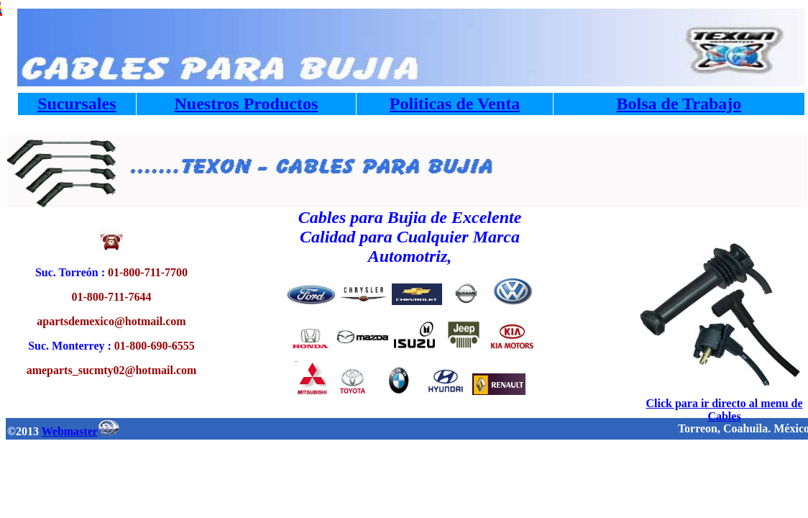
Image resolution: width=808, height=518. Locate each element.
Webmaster (80, 431)
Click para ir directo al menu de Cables (724, 409)
